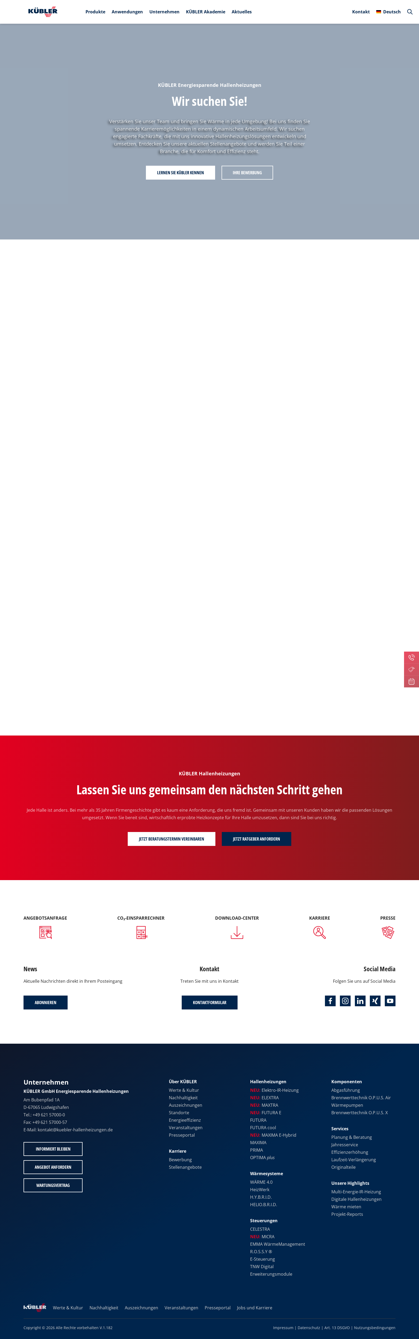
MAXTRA (264, 1105)
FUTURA (258, 1120)
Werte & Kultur (184, 1090)
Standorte (179, 1113)
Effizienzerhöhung (349, 1152)
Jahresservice (344, 1145)
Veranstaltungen (186, 1128)
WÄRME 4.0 (261, 1182)
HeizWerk (259, 1190)
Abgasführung (345, 1090)
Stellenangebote (185, 1167)
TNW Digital (262, 1267)
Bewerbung (180, 1160)
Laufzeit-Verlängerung (353, 1160)
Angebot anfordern (53, 1167)
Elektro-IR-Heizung (274, 1090)
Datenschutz (309, 1327)
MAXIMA (258, 1142)
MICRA (262, 1237)
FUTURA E (265, 1113)
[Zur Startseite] (42, 11)
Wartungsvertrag (53, 1185)
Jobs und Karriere (254, 1308)
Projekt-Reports (347, 1214)
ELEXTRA (264, 1098)
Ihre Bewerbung (247, 173)
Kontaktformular (209, 1002)
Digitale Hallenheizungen (356, 1199)
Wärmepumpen (347, 1105)
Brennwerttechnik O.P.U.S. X (359, 1113)
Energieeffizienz (185, 1120)
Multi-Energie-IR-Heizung (356, 1192)
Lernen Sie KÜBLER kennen (180, 173)
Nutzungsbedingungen (374, 1327)
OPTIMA (262, 1157)
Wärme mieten (346, 1207)
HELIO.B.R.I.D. (263, 1205)
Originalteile (343, 1167)
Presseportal (182, 1135)
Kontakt (361, 12)
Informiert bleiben (53, 1149)
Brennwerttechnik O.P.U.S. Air (361, 1098)
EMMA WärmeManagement (277, 1244)
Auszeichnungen (185, 1105)
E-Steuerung (262, 1259)
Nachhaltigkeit (183, 1098)
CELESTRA (260, 1229)
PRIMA (256, 1150)
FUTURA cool (263, 1128)
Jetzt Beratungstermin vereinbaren (171, 839)
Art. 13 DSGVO (337, 1327)
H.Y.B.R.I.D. (261, 1197)
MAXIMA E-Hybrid (273, 1135)
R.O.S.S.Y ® (261, 1252)
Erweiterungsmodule (271, 1274)
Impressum (283, 1327)
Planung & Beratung (351, 1137)
